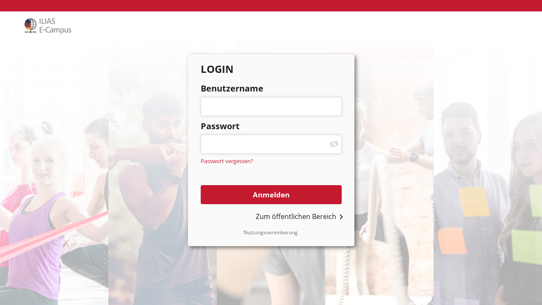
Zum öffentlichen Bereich (296, 216)
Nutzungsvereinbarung (270, 232)
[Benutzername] (271, 106)
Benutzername (232, 88)
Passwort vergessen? (227, 161)
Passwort (220, 126)
